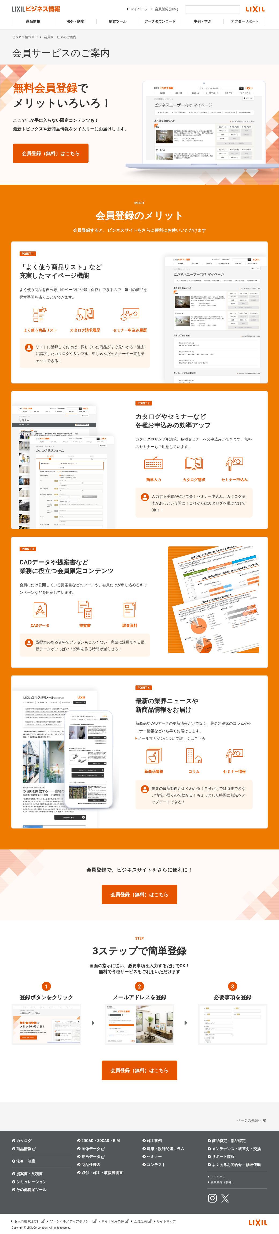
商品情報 (24, 1148)
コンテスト (154, 1164)
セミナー (152, 1156)
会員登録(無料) (164, 9)
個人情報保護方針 (27, 1221)
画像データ (91, 1148)
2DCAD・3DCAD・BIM (98, 1141)
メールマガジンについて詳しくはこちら (171, 738)
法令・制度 (23, 1161)
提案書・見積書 (27, 1174)
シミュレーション (29, 1182)
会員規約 (141, 1221)
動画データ (91, 1156)
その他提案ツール (29, 1189)
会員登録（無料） (220, 1182)
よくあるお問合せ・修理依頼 (234, 1164)
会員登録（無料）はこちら (51, 153)
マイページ (137, 9)
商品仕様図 (88, 1164)
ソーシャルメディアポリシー (71, 1221)
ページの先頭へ (252, 1120)
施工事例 (152, 1141)
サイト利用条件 (113, 1221)
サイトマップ (164, 1221)
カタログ (21, 1141)
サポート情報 (220, 1156)
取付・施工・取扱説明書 (100, 1173)
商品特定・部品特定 (226, 1141)
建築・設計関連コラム (163, 1149)
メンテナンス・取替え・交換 (234, 1149)
